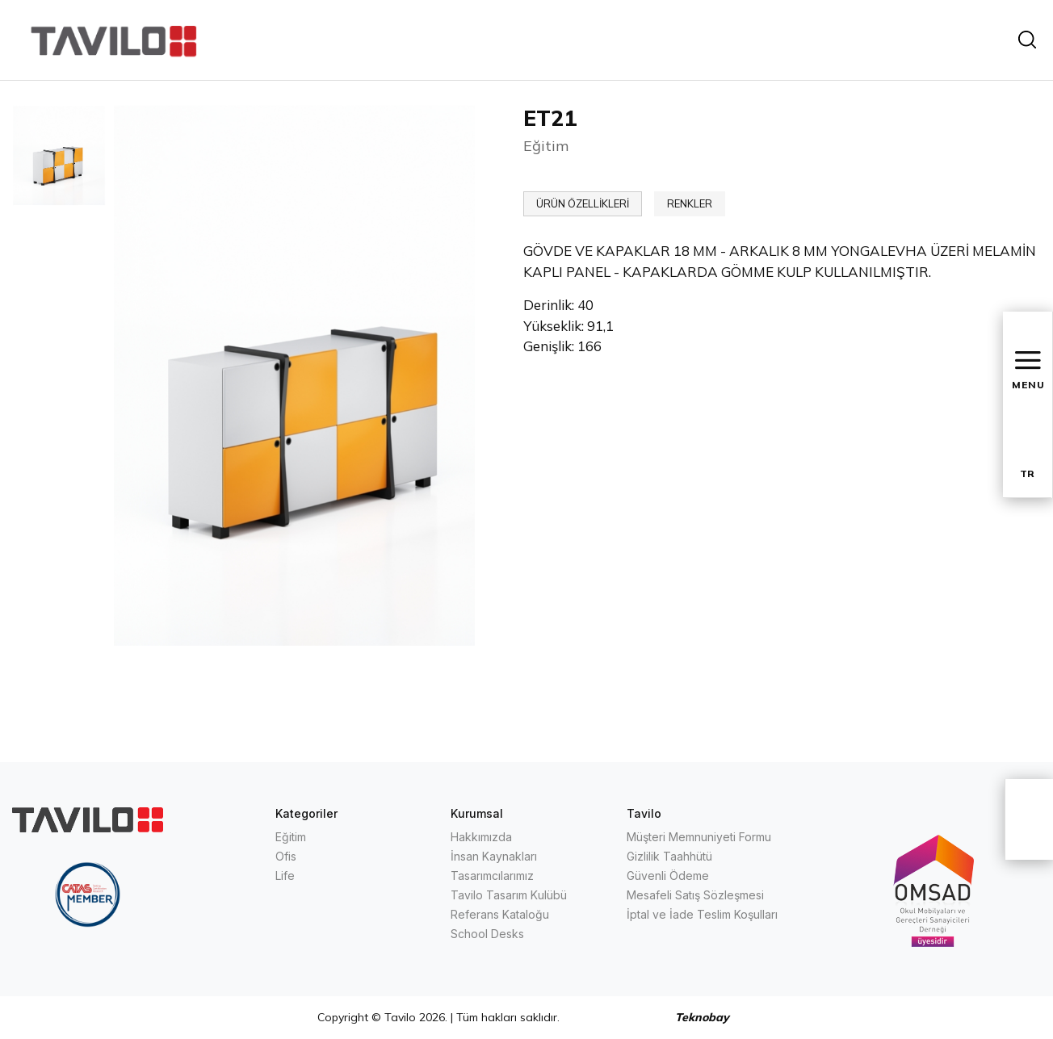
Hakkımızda (481, 837)
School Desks (487, 934)
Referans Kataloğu (500, 914)
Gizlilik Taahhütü (669, 856)
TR (1027, 473)
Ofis (285, 856)
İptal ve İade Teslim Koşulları (702, 914)
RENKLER (689, 203)
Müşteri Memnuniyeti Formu (699, 837)
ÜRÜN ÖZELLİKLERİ (582, 203)
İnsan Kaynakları (494, 856)
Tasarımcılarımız (492, 875)
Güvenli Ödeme (668, 875)
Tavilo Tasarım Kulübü (509, 895)
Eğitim (290, 837)
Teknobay (702, 1017)
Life (285, 875)
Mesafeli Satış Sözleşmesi (695, 895)
